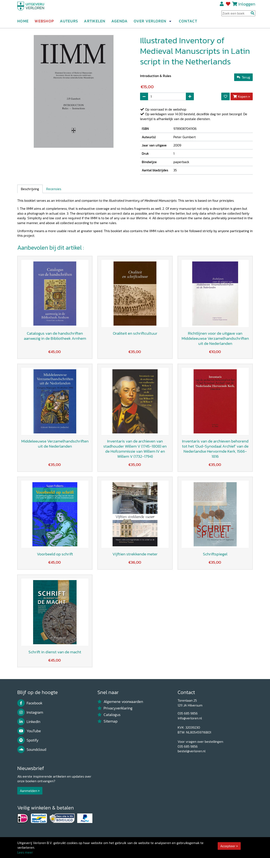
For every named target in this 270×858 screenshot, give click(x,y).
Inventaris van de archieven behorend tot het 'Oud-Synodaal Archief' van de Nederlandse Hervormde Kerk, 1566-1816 (215, 448)
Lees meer (25, 852)
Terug (243, 77)
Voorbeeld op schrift (55, 554)
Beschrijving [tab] (30, 188)
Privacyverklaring (114, 708)
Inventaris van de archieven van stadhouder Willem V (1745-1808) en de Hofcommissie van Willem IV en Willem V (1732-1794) (135, 448)
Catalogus (108, 714)
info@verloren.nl (190, 718)
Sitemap (107, 721)
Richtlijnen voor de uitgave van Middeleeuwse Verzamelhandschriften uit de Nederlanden (215, 338)
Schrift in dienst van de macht (54, 652)
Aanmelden (28, 790)
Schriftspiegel (215, 554)
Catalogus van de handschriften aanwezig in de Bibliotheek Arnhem (55, 335)
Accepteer (227, 846)
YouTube (29, 731)
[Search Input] (238, 15)
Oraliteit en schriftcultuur (135, 333)
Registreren (222, 5)
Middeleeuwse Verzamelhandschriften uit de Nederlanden (55, 443)
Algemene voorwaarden (120, 701)
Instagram (30, 712)
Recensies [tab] (53, 188)
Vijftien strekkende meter (135, 554)
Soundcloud (31, 749)
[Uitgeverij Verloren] (37, 9)
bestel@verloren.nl (191, 751)
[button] (170, 23)
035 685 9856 (188, 713)
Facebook (29, 703)
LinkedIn (28, 721)
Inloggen (246, 5)
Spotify (28, 740)
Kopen (240, 96)
